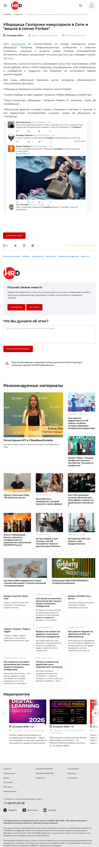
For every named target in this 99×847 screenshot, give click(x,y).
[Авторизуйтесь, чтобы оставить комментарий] (49, 334)
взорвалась (20, 43)
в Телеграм (16, 307)
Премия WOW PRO (45, 773)
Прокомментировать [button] (18, 349)
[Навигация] (5, 5)
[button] (91, 5)
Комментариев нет (74, 35)
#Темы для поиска (11, 256)
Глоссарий (72, 778)
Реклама (71, 773)
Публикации (9, 773)
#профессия (38, 256)
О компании (73, 769)
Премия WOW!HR (44, 769)
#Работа (26, 256)
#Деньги (85, 256)
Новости (7, 769)
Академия (40, 778)
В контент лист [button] (14, 235)
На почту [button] (34, 307)
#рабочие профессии (68, 256)
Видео (6, 778)
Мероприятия (9, 791)
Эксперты (8, 787)
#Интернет (51, 256)
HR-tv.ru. (8, 58)
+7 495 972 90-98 (14, 803)
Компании (8, 782)
